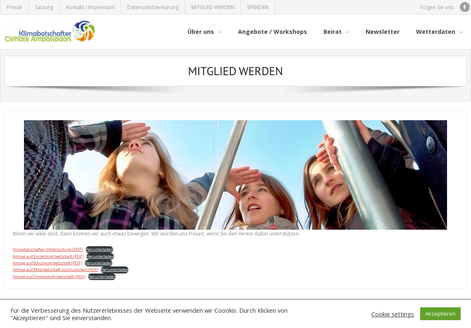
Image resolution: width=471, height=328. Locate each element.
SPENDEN (258, 7)
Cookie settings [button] (392, 314)
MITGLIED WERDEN (212, 7)
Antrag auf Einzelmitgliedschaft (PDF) (48, 256)
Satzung (44, 7)
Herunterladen (99, 249)
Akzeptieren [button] (440, 313)
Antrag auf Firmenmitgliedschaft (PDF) (49, 276)
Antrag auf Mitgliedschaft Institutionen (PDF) (55, 269)
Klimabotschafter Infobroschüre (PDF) (48, 249)
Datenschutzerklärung (152, 7)
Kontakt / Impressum (90, 7)
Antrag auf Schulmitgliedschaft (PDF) (47, 263)
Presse (14, 7)
